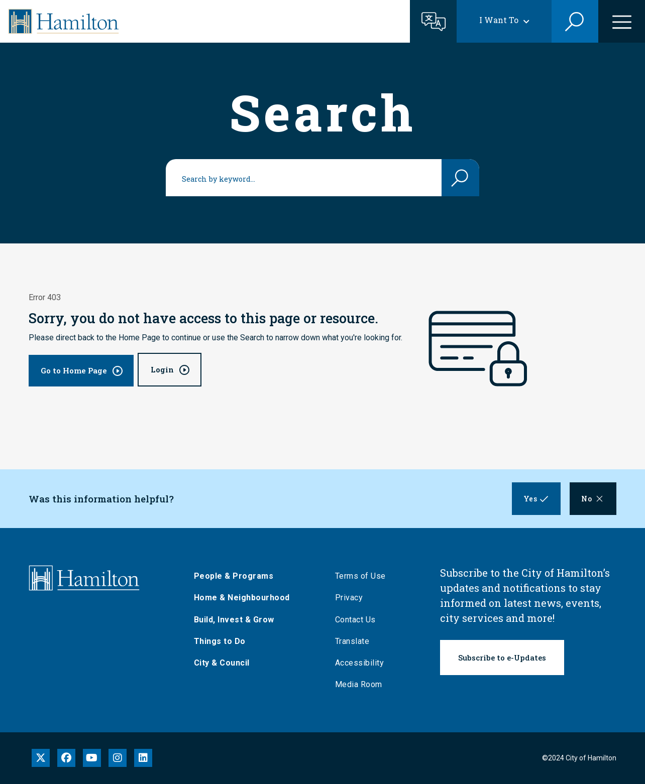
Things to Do (221, 641)
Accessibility (360, 663)
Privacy (350, 597)
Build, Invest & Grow (235, 619)
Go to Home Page (74, 370)
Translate (353, 641)
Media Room (359, 684)
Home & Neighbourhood (243, 597)
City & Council (223, 663)
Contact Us (356, 619)
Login (162, 369)
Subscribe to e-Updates (502, 657)
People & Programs (235, 576)
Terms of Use (361, 576)
